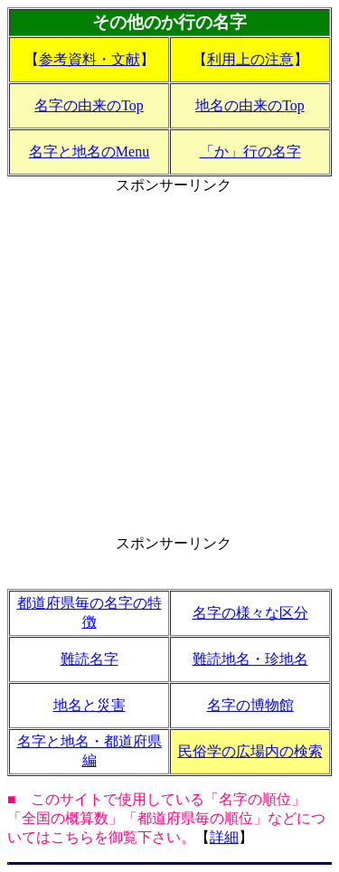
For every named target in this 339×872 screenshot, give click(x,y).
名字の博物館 (250, 705)
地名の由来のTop (250, 105)
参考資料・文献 (89, 59)
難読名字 (89, 659)
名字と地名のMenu (89, 151)
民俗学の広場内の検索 (250, 751)
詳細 (224, 837)
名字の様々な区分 (250, 613)
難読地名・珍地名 (250, 659)
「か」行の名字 (250, 151)
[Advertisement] (169, 365)
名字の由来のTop (89, 105)
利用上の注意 (250, 59)
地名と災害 (89, 705)
